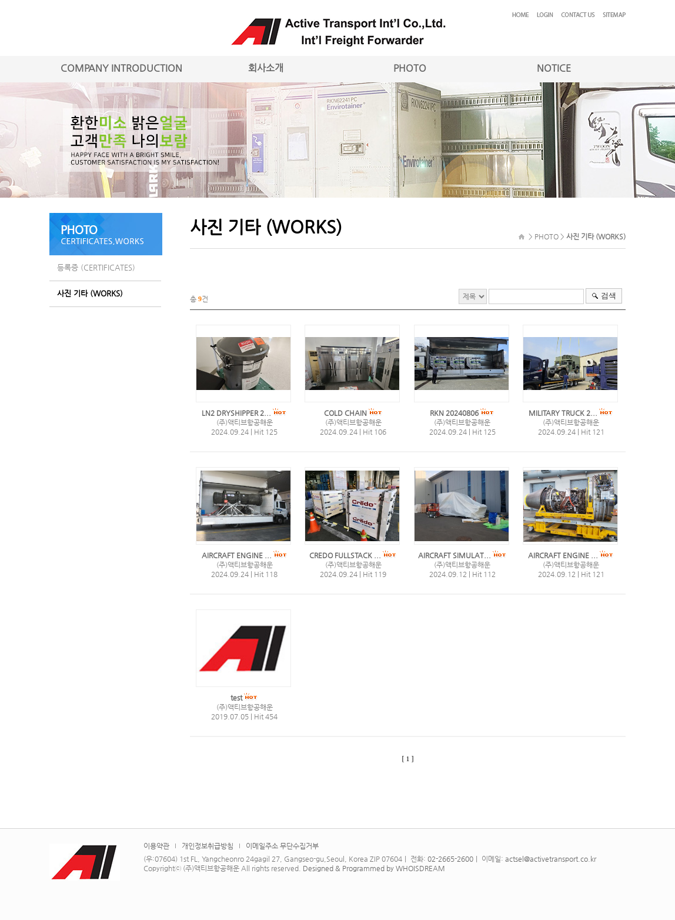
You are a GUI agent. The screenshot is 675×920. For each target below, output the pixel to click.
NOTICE (554, 68)
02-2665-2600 (450, 859)
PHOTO (409, 68)
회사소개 (265, 68)
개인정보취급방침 (207, 846)
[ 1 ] (408, 759)
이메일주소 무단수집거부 (282, 846)
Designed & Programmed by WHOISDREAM (374, 868)
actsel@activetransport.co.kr (550, 859)
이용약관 (156, 846)
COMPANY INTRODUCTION (121, 68)
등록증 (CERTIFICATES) (96, 267)
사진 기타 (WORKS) (90, 293)
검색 (608, 295)
